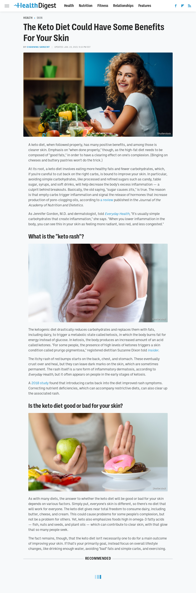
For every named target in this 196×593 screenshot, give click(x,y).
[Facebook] (176, 6)
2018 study (40, 383)
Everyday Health (117, 213)
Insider (153, 350)
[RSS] (189, 6)
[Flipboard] (183, 6)
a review (106, 200)
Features (144, 5)
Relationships (123, 5)
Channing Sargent (38, 47)
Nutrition (85, 5)
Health (69, 5)
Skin (40, 17)
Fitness (102, 5)
